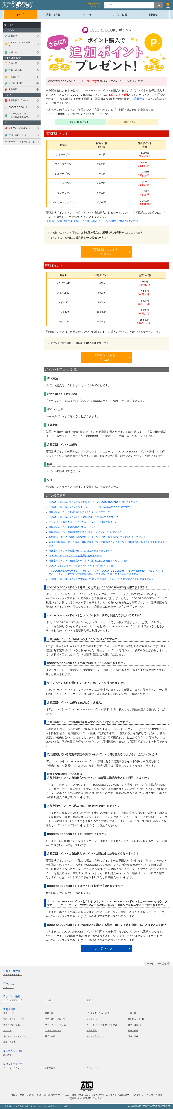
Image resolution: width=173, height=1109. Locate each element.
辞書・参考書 (53, 14)
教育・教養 (133, 1030)
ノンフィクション (53, 1030)
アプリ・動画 (120, 14)
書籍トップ (8, 1013)
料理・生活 (50, 1036)
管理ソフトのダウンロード (21, 142)
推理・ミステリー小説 (13, 1019)
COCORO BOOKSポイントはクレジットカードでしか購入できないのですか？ (90, 507)
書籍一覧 (49, 1013)
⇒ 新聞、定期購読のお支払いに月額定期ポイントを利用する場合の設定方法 (92, 221)
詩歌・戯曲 (133, 1036)
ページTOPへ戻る (156, 963)
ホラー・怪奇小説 (11, 1025)
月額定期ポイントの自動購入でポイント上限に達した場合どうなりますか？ (89, 560)
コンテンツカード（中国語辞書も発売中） (20, 115)
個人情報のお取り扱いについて (29, 1106)
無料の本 (12, 52)
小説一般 (132, 1013)
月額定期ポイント (79, 122)
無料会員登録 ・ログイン (94, 5)
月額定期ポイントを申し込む (105, 251)
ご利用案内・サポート (19, 135)
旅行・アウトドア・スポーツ (16, 1036)
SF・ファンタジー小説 (55, 1025)
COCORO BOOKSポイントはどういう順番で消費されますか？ (82, 565)
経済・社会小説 (135, 1025)
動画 (88, 1000)
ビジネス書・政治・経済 (97, 1013)
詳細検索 (12, 63)
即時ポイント (131, 122)
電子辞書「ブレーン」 (19, 100)
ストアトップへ (105, 948)
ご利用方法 (50, 1068)
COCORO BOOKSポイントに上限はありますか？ (75, 555)
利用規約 (139, 98)
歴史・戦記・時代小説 (55, 1019)
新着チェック (15, 35)
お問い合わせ (92, 1068)
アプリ (48, 1000)
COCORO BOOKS (17, 107)
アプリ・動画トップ (12, 1000)
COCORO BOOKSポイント (20, 44)
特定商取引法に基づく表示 (56, 1106)
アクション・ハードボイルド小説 (101, 1025)
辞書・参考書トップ (12, 974)
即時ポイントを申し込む (105, 357)
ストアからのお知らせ (19, 128)
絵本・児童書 (9, 1042)
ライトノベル (92, 1019)
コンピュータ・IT (136, 1019)
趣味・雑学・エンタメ (96, 1036)
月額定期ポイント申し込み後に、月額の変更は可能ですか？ (81, 550)
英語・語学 (91, 1030)
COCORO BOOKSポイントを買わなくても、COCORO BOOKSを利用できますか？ (93, 502)
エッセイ (7, 1030)
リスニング (86, 14)
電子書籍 (153, 14)
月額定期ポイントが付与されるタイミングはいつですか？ (79, 512)
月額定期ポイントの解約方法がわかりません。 (73, 527)
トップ (20, 14)
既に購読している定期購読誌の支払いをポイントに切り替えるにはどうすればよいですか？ (97, 537)
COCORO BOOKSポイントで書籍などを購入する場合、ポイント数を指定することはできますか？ (101, 579)
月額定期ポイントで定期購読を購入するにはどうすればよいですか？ (85, 532)
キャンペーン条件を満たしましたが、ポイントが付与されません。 (84, 522)
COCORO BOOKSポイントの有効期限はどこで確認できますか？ (83, 517)
